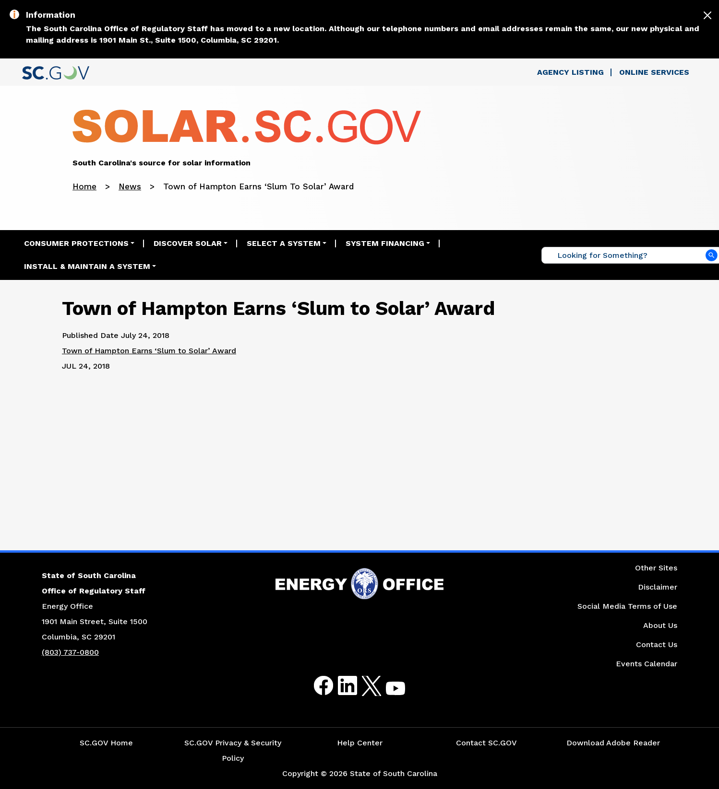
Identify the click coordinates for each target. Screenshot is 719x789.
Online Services (654, 72)
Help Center (360, 742)
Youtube (387, 691)
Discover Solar (188, 243)
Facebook (316, 685)
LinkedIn (339, 685)
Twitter (363, 685)
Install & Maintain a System (87, 266)
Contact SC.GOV (486, 742)
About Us (660, 625)
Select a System (284, 243)
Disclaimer (657, 587)
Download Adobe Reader (613, 742)
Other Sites (656, 567)
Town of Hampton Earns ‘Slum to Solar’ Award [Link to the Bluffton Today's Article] (149, 350)
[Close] (707, 15)
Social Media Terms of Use (627, 606)
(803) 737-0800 (70, 652)
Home (84, 186)
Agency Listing (570, 72)
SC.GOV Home (106, 742)
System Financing (385, 243)
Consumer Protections (76, 243)
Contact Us (656, 644)
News (130, 186)
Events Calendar (646, 663)
